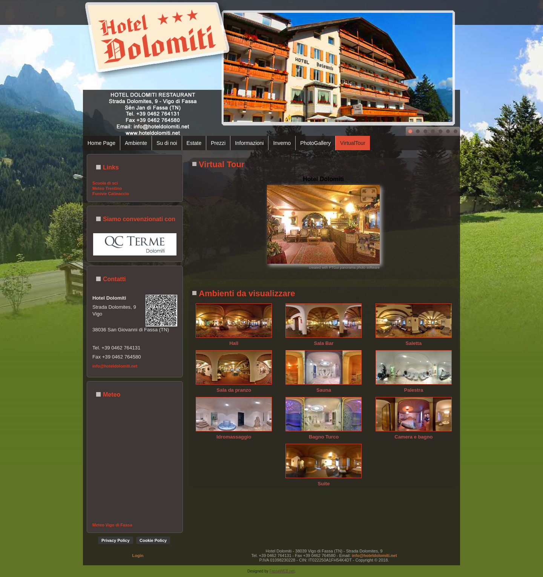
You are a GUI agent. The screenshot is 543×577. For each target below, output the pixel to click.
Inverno (282, 143)
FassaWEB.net (282, 571)
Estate (194, 143)
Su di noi (166, 143)
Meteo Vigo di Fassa (112, 525)
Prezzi (218, 143)
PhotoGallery (315, 143)
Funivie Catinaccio (110, 193)
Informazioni (249, 143)
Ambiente (136, 143)
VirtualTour (352, 143)
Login (138, 555)
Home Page (101, 143)
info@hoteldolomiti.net (115, 366)
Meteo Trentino (107, 188)
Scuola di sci (105, 183)
